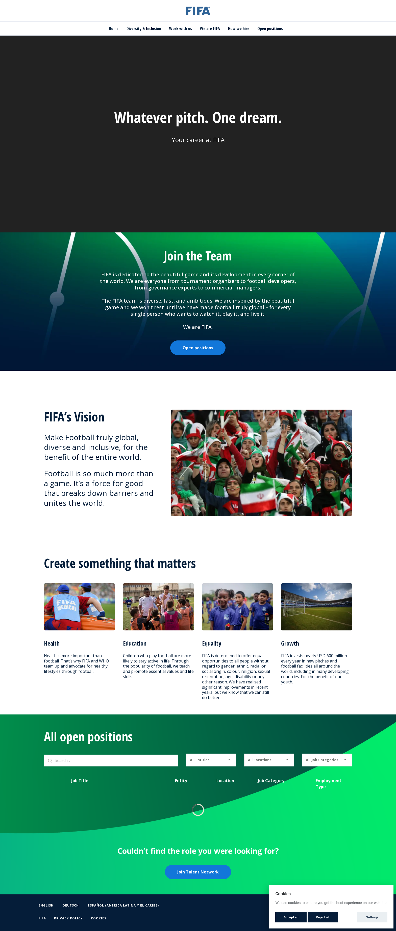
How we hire (238, 28)
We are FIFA (210, 28)
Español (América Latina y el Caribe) (123, 905)
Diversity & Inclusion (144, 28)
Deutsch (71, 905)
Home (113, 28)
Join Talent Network (198, 872)
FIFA (42, 918)
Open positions (270, 28)
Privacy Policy (68, 918)
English (46, 905)
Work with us (180, 28)
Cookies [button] (98, 918)
